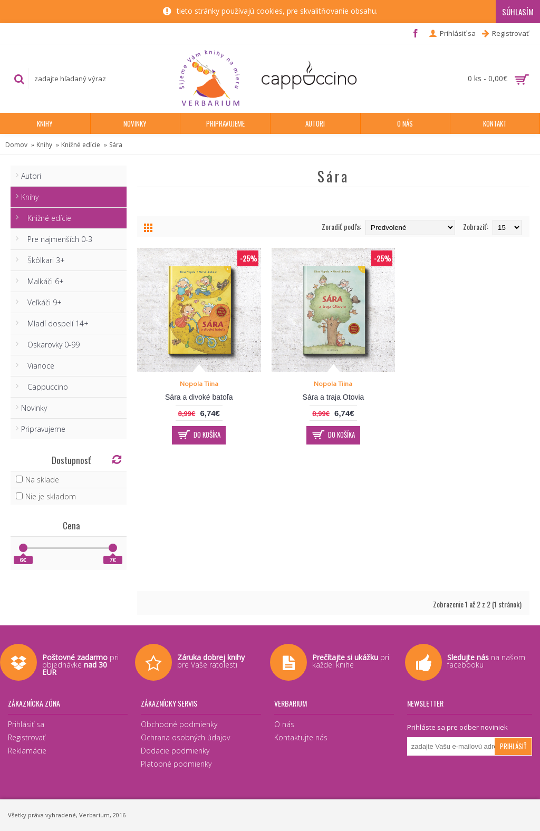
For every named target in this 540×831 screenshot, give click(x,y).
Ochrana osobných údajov (185, 737)
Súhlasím (518, 11)
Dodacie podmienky (175, 751)
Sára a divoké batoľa (199, 397)
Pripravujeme (43, 429)
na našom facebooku (486, 661)
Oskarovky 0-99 (50, 345)
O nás (284, 724)
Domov (16, 144)
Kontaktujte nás (300, 737)
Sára (115, 144)
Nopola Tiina (199, 384)
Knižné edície (80, 144)
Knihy (44, 144)
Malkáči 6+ (42, 281)
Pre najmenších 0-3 (56, 239)
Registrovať (26, 737)
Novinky (34, 408)
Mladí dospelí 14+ (55, 323)
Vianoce (37, 366)
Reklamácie (27, 751)
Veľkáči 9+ (41, 302)
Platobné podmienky (176, 764)
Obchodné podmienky (179, 724)
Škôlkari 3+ (43, 260)
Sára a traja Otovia (333, 397)
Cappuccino (44, 387)
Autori (31, 176)
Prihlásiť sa (26, 724)
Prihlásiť (513, 746)
